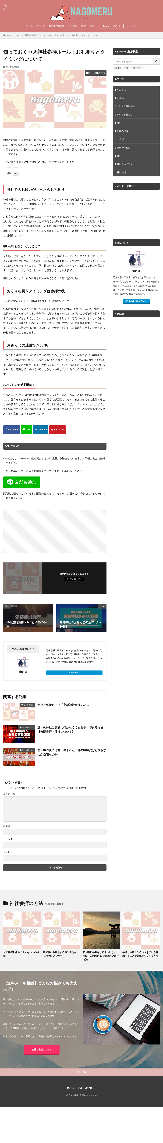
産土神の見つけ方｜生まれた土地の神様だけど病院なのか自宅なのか (71, 752)
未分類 (120, 139)
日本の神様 (122, 131)
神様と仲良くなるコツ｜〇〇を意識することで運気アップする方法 (140, 954)
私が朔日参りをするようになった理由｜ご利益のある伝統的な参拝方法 (101, 956)
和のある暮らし (125, 114)
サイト (6, 852)
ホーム (29, 25)
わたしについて (87, 1087)
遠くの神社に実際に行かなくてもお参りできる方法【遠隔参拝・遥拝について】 (70, 729)
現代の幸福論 (28, 705)
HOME (9, 35)
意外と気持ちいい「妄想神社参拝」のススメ (66, 705)
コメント (9, 794)
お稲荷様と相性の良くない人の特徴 (21, 954)
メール (8, 839)
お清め (120, 98)
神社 (18, 35)
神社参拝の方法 (56, 25)
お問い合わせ (87, 25)
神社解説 (72, 25)
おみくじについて (112, 25)
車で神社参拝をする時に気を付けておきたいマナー (61, 954)
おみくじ (40, 25)
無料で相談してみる (42, 1049)
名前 (6, 826)
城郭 (119, 122)
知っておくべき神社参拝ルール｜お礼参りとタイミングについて (71, 35)
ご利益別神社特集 (126, 106)
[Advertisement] (29, 530)
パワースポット (137, 68)
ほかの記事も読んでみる (135, 301)
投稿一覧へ (73, 672)
